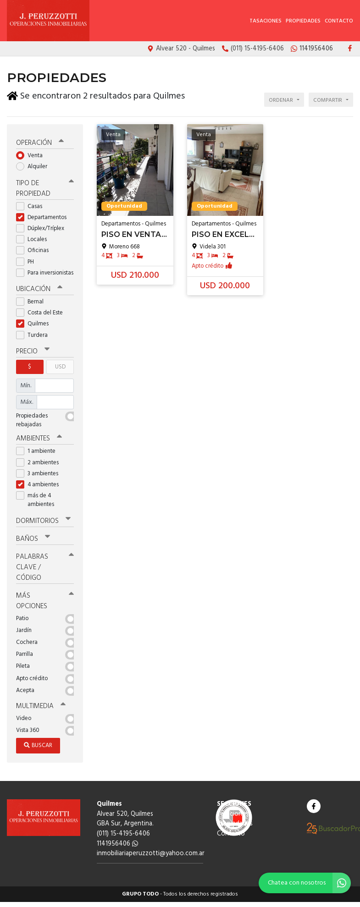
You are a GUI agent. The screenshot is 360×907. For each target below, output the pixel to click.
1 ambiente (38, 451)
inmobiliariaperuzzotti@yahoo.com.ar (151, 853)
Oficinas (35, 250)
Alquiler (34, 166)
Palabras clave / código (45, 567)
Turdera (35, 335)
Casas (32, 206)
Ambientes (39, 438)
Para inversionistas (45, 273)
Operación (40, 142)
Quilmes (35, 323)
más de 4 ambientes (38, 500)
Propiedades (303, 21)
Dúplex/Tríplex (43, 228)
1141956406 (117, 844)
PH (28, 262)
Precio (33, 351)
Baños (33, 538)
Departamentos (44, 217)
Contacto (339, 21)
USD (60, 367)
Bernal (33, 301)
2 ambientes (40, 462)
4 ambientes (40, 484)
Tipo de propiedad (45, 188)
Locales (34, 239)
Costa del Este (42, 312)
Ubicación (39, 289)
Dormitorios (43, 521)
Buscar (38, 745)
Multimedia (41, 706)
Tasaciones (265, 21)
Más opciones (45, 601)
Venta (32, 155)
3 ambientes (40, 473)
